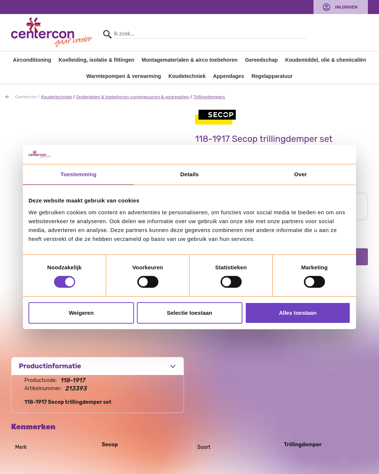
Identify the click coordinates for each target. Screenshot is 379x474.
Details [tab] (189, 174)
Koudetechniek (186, 76)
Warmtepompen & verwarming (123, 76)
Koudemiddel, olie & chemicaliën (325, 60)
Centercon (26, 96)
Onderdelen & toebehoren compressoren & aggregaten (132, 96)
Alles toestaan (298, 313)
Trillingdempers (209, 96)
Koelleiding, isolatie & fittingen (96, 60)
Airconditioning (32, 60)
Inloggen (346, 7)
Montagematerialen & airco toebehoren (190, 60)
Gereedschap (261, 60)
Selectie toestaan (189, 313)
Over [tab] (300, 174)
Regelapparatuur (271, 76)
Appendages (228, 76)
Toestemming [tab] (78, 174)
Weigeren (81, 313)
